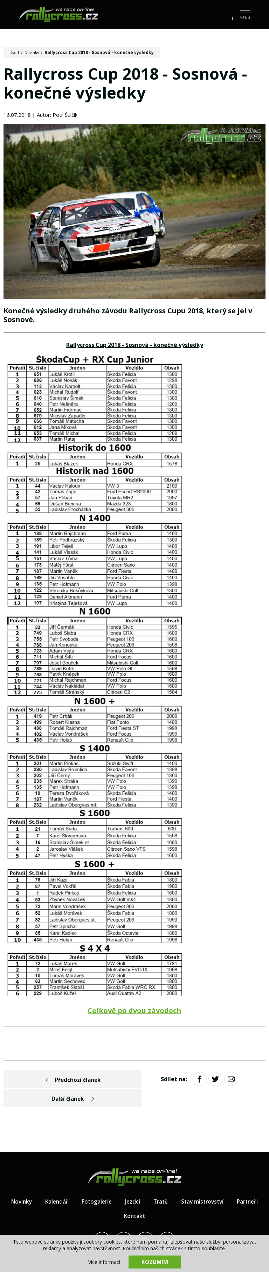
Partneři (116, 1199)
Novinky (34, 52)
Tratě (178, 1185)
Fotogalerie (113, 1185)
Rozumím (155, 1261)
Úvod (14, 52)
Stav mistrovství (222, 1185)
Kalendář (72, 1185)
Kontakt (153, 1199)
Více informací (104, 1261)
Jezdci (150, 1185)
